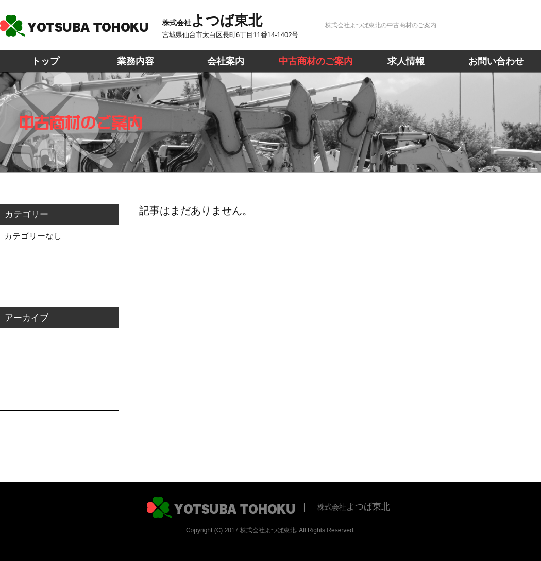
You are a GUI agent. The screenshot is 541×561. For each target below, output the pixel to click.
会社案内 (225, 61)
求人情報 (406, 61)
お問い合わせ (496, 61)
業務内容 (135, 61)
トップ (45, 61)
